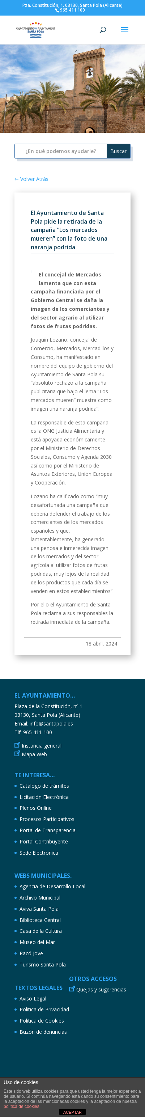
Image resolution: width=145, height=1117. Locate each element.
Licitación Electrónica (44, 797)
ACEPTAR (72, 1112)
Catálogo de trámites (44, 785)
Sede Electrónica (39, 852)
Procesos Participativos (47, 819)
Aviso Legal (33, 998)
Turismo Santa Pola (43, 964)
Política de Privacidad (44, 1009)
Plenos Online (36, 807)
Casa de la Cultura (41, 930)
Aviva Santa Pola (39, 908)
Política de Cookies (42, 1020)
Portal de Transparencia (48, 830)
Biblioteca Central (40, 920)
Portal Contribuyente (44, 841)
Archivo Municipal (40, 897)
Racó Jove (31, 953)
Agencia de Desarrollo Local (52, 886)
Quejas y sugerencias (101, 989)
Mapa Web (34, 754)
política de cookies (21, 1106)
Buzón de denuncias (43, 1031)
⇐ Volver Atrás (31, 178)
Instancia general (41, 745)
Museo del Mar (37, 942)
